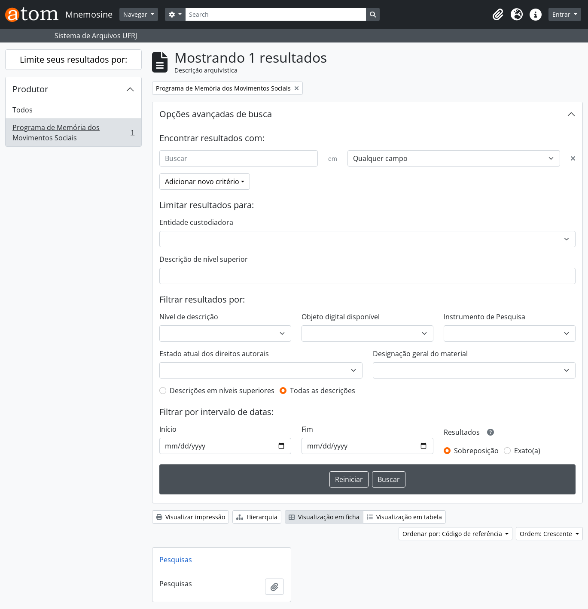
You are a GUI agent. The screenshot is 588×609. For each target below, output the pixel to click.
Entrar (562, 14)
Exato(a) (527, 450)
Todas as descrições (322, 390)
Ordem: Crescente (547, 534)
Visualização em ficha (324, 517)
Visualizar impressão (190, 517)
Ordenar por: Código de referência (453, 534)
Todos (22, 110)
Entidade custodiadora (196, 222)
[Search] (275, 14)
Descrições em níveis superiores (222, 390)
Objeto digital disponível (341, 316)
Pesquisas (175, 559)
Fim (307, 429)
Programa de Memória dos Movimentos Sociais (73, 132)
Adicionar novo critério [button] (202, 181)
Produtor (30, 89)
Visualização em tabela (404, 517)
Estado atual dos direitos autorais (214, 353)
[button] (497, 14)
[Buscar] (238, 158)
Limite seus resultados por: (73, 59)
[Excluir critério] (573, 158)
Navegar (136, 14)
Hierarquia (256, 517)
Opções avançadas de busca (215, 114)
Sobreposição (476, 450)
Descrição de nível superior (203, 259)
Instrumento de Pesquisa (484, 316)
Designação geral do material (420, 353)
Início (168, 429)
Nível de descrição (188, 316)
